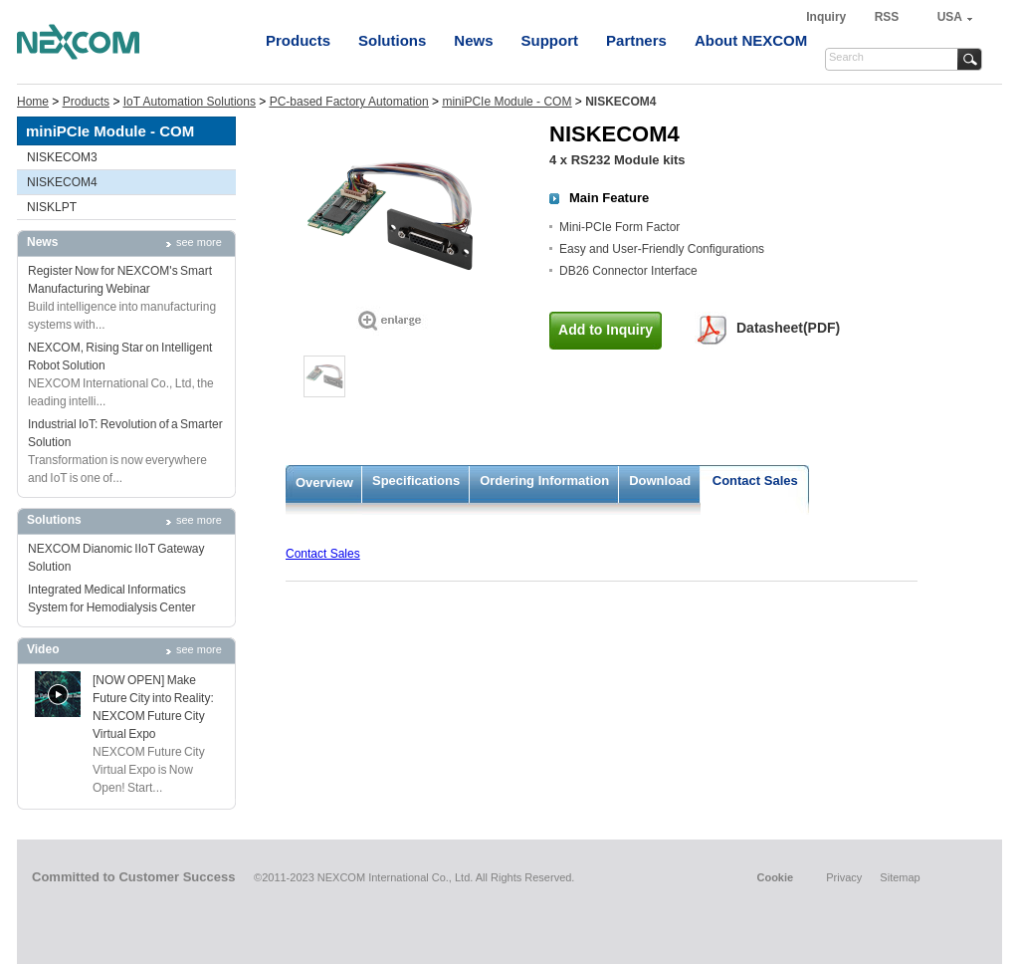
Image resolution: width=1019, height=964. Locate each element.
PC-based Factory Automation (349, 102)
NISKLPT (52, 207)
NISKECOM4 (62, 182)
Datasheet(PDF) (788, 328)
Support (550, 40)
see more (199, 242)
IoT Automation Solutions (189, 102)
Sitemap (899, 877)
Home (33, 102)
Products (298, 40)
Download (660, 480)
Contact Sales (755, 480)
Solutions (392, 40)
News (473, 40)
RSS (887, 17)
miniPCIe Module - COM (506, 102)
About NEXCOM (751, 40)
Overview (324, 482)
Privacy (844, 877)
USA (949, 17)
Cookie (774, 877)
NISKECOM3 (62, 157)
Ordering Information (544, 480)
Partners (636, 40)
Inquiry (827, 17)
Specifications (416, 480)
